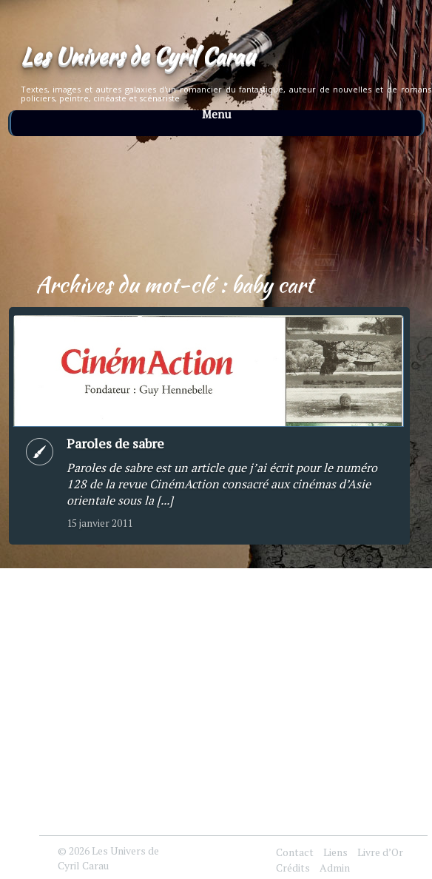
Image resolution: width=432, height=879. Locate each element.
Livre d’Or (380, 852)
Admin (335, 868)
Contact (295, 852)
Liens (335, 852)
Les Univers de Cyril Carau (137, 55)
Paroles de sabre (115, 443)
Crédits (293, 868)
